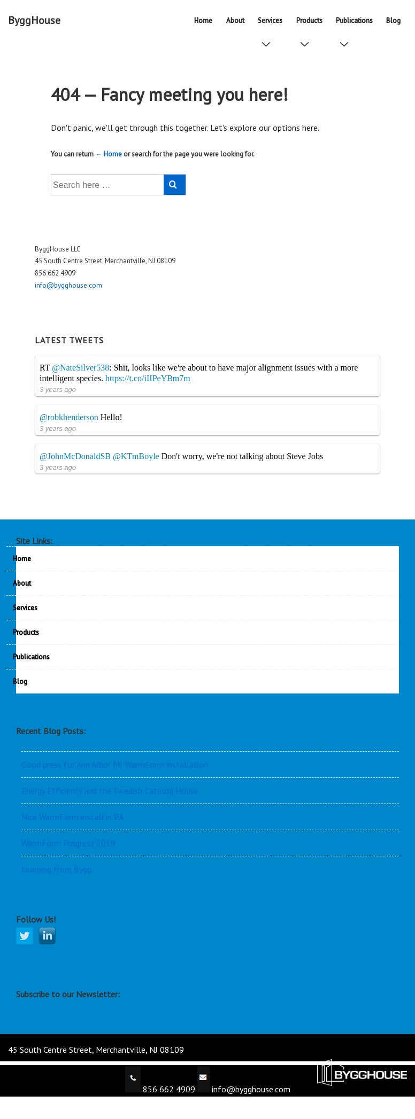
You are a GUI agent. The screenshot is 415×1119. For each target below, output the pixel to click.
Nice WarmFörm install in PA (72, 816)
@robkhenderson (69, 417)
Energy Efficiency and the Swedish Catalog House (109, 790)
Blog (393, 20)
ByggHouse (34, 20)
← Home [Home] (108, 154)
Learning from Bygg (56, 869)
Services (272, 24)
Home (203, 20)
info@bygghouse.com (68, 285)
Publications (356, 24)
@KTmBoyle (136, 456)
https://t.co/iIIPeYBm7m (147, 378)
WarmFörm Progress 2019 (68, 843)
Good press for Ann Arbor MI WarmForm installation (114, 764)
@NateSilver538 (80, 367)
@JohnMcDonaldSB (75, 456)
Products (311, 24)
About (235, 20)
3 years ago (58, 389)
